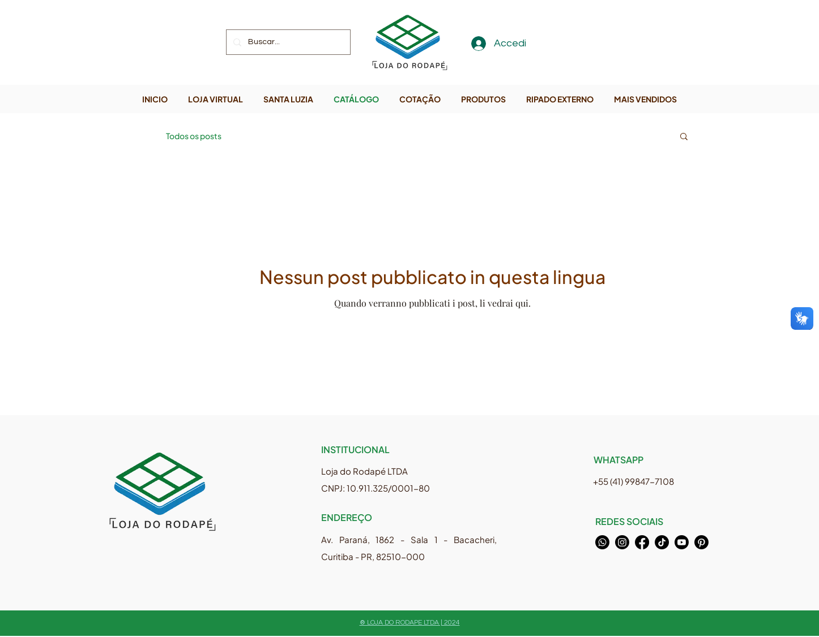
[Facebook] (642, 542)
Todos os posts (193, 136)
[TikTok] (662, 542)
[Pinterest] (701, 542)
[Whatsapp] (602, 542)
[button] (684, 137)
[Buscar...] (287, 42)
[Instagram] (622, 542)
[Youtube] (682, 542)
